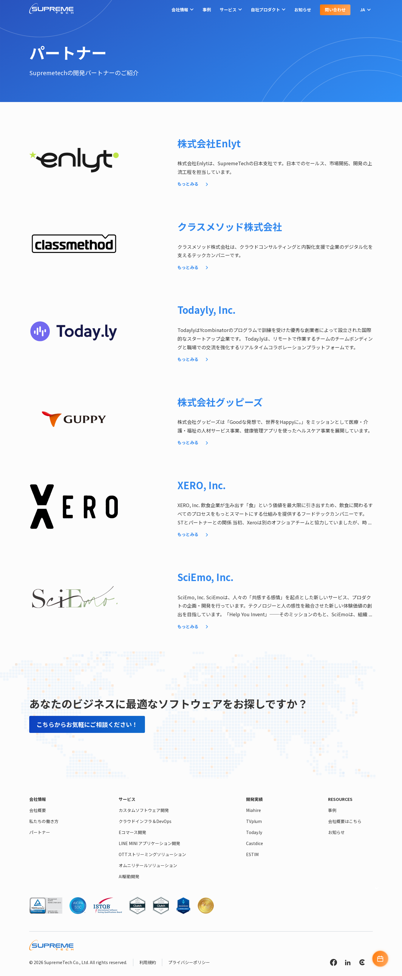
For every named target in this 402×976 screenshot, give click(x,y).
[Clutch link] (362, 963)
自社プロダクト (268, 9)
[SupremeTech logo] (51, 9)
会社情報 (182, 9)
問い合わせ (335, 10)
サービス (231, 9)
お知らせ (302, 10)
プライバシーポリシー (189, 962)
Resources (340, 799)
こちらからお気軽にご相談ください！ (87, 724)
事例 (206, 10)
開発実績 (254, 799)
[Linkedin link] (347, 963)
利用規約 (147, 962)
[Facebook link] (333, 963)
